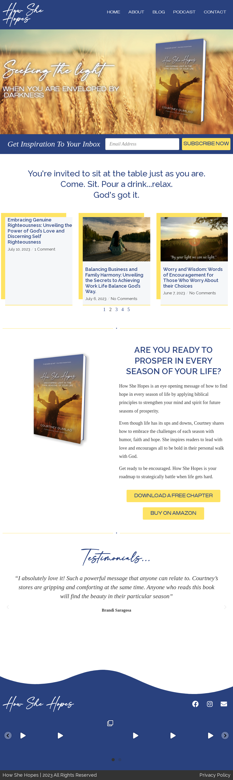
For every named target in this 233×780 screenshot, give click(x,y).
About (136, 12)
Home (113, 12)
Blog (159, 12)
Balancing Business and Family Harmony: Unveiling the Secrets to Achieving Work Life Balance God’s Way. (114, 280)
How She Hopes (23, 14)
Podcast (184, 12)
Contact (215, 12)
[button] (7, 607)
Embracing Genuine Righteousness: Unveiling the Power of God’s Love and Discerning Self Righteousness (40, 231)
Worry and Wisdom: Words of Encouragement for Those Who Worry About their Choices (193, 278)
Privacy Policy (214, 775)
